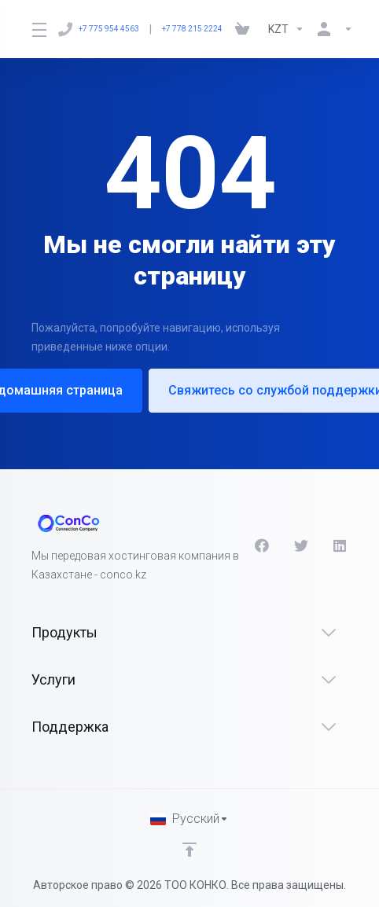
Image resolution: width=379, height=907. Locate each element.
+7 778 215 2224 (192, 28)
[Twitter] (301, 545)
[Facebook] (261, 545)
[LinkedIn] (340, 545)
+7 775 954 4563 (98, 29)
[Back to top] (189, 849)
